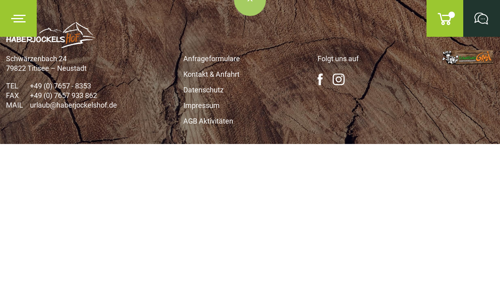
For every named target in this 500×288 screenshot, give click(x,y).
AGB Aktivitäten (208, 121)
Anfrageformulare (211, 58)
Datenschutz (203, 90)
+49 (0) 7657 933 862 (63, 95)
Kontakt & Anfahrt (211, 74)
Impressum (201, 105)
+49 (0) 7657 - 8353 (60, 86)
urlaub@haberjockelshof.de (73, 105)
